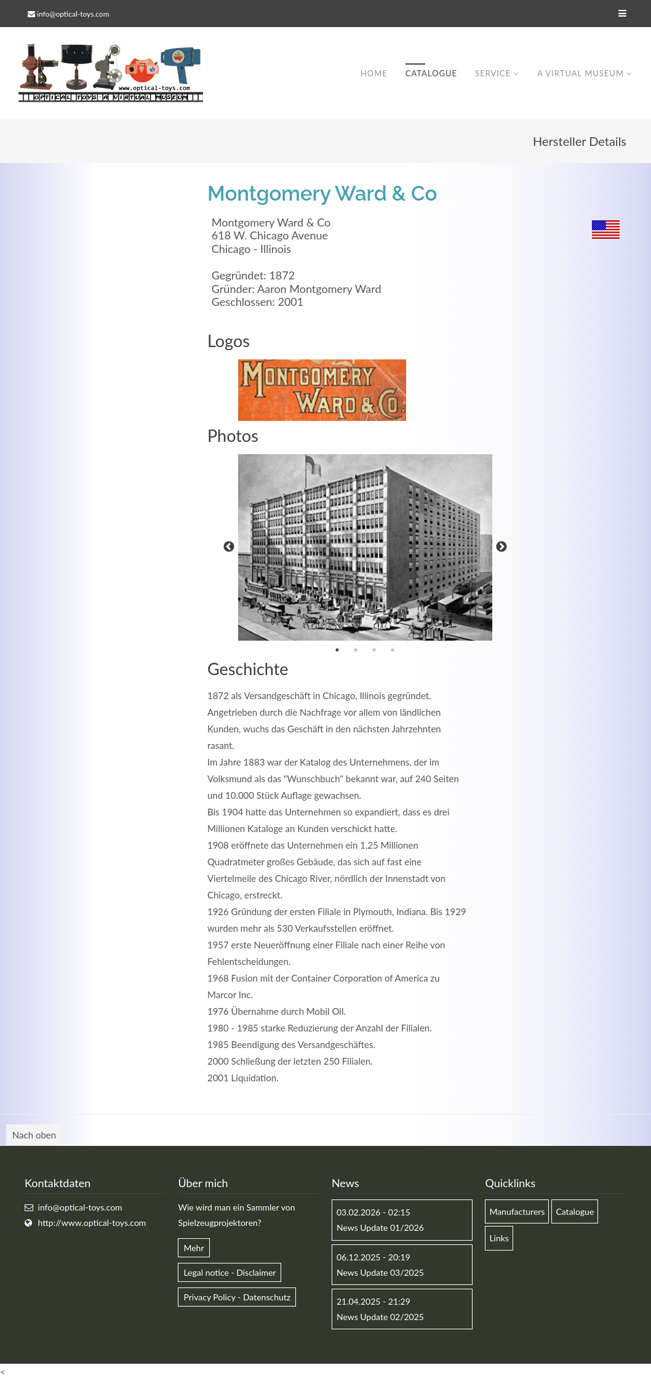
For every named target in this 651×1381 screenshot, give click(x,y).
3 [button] (374, 650)
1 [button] (337, 650)
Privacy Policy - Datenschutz (236, 1297)
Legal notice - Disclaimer (229, 1272)
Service (493, 73)
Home (374, 73)
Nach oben (34, 1134)
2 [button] (355, 650)
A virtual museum (580, 73)
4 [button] (392, 650)
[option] (365, 547)
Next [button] (501, 547)
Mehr (193, 1248)
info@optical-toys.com (73, 13)
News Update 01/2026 (380, 1227)
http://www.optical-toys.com (92, 1222)
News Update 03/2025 (380, 1272)
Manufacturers (517, 1211)
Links (499, 1238)
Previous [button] (229, 547)
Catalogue (431, 73)
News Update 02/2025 (380, 1316)
